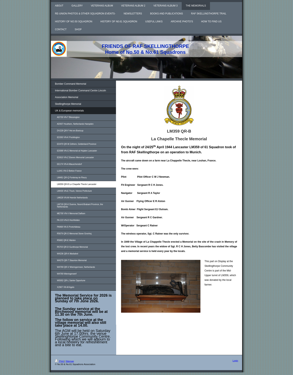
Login (235, 360)
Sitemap (70, 361)
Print (60, 361)
